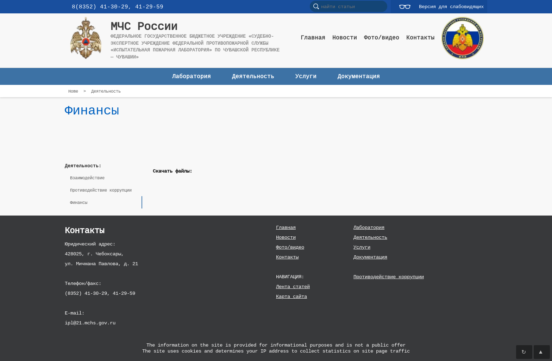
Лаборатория (368, 227)
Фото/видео (290, 247)
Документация (370, 257)
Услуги (361, 247)
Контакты (287, 257)
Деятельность (370, 237)
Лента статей (293, 287)
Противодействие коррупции (388, 277)
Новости (286, 237)
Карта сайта (291, 296)
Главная (286, 227)
